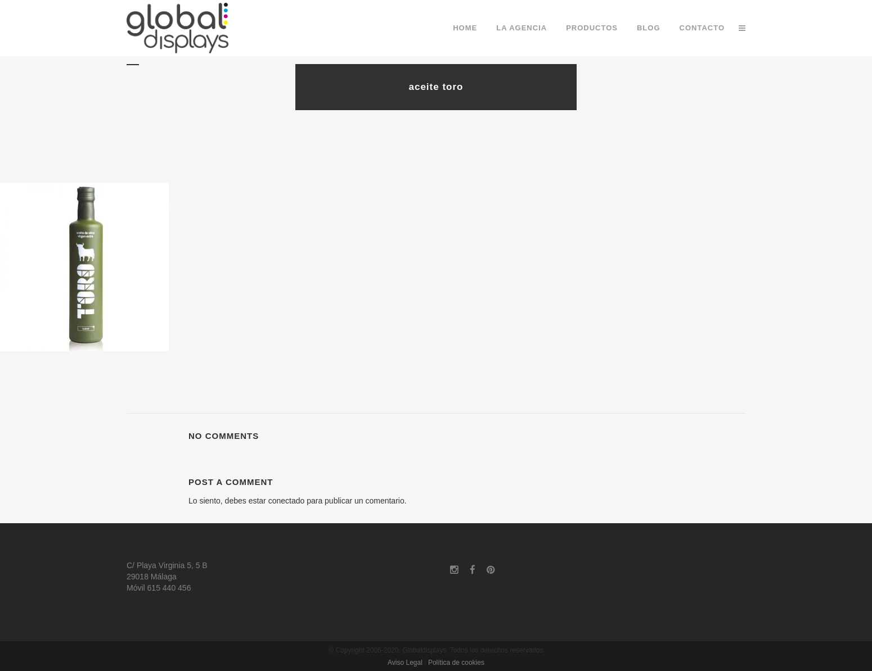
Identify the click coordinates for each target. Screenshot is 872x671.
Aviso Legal (405, 663)
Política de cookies (456, 663)
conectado (286, 500)
